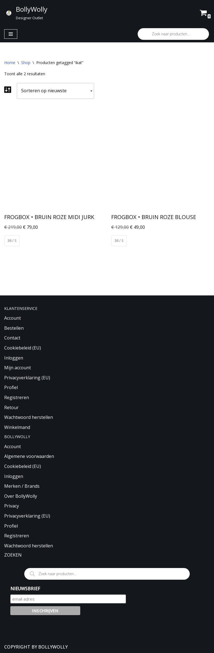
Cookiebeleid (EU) (22, 348)
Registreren (16, 397)
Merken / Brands (22, 486)
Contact (12, 338)
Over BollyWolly (20, 496)
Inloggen (13, 358)
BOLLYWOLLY (53, 647)
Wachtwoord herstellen (28, 417)
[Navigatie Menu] (10, 34)
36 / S (12, 240)
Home (9, 62)
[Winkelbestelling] (55, 91)
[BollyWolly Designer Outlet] (25, 13)
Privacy (11, 506)
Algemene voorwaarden (29, 456)
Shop (25, 62)
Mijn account (17, 368)
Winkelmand (17, 427)
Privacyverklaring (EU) (27, 378)
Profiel (11, 388)
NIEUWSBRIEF (25, 589)
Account (12, 318)
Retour (11, 407)
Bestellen (14, 328)
